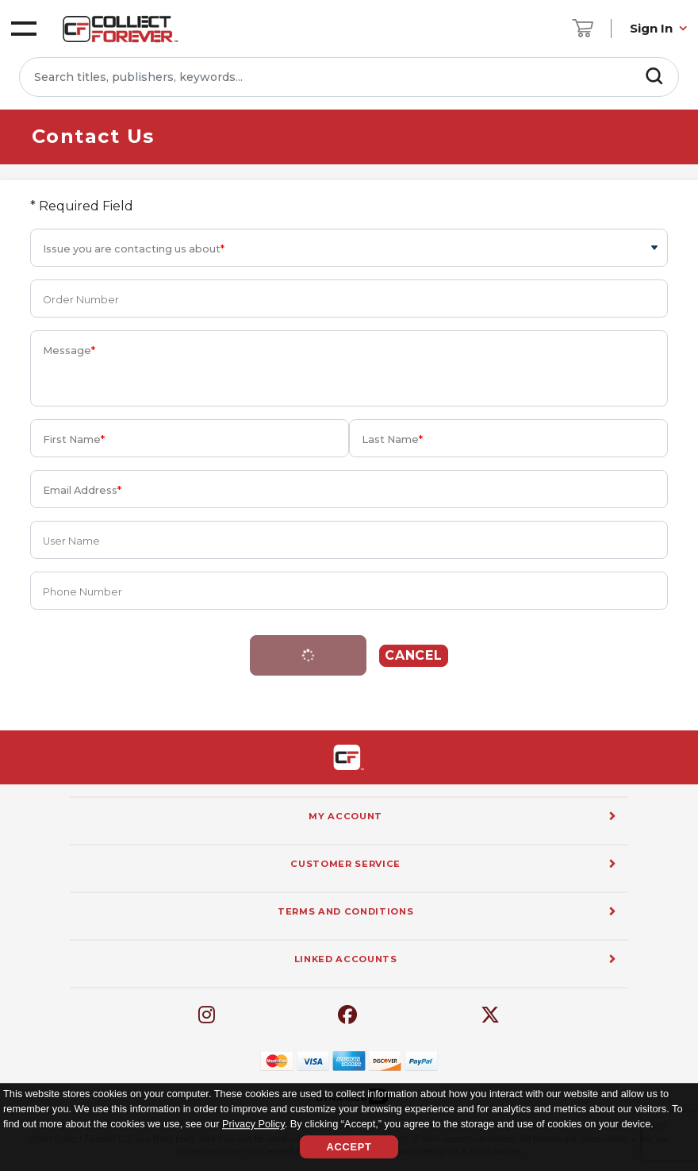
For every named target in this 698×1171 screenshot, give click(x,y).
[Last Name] (508, 438)
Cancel (414, 655)
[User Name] (349, 540)
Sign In (651, 28)
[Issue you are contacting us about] (349, 248)
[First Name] (189, 438)
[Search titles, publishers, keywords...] (349, 77)
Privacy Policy (253, 1125)
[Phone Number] (349, 591)
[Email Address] (349, 489)
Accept (348, 1147)
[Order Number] (349, 298)
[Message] (349, 368)
